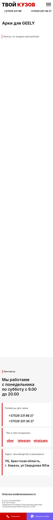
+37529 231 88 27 (21, 415)
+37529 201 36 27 (41, 11)
